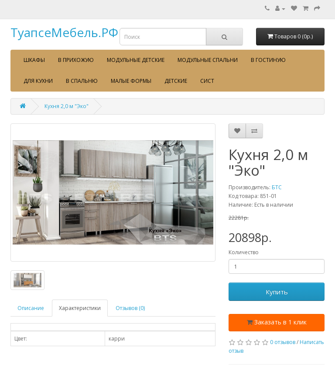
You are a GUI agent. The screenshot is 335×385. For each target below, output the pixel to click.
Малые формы (131, 81)
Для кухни (38, 81)
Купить (277, 291)
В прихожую (76, 60)
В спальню (82, 81)
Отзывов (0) (130, 308)
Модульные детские (135, 60)
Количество (244, 252)
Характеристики (80, 308)
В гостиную (268, 60)
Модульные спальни (208, 60)
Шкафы (34, 60)
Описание (30, 308)
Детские (175, 81)
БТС (277, 187)
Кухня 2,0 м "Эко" (66, 106)
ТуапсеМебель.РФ (64, 32)
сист (207, 81)
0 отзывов (282, 342)
